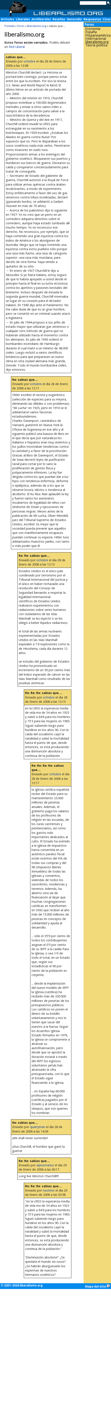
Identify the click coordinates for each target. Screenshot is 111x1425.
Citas (107, 19)
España (91, 32)
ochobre (29, 61)
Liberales (23, 19)
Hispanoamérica (98, 35)
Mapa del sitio (97, 1286)
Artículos (7, 19)
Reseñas (58, 19)
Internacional (95, 38)
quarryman (37, 1127)
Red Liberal (17, 47)
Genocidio (74, 19)
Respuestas (92, 19)
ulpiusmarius (45, 1165)
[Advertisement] (97, 115)
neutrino (49, 1190)
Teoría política (96, 45)
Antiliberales (41, 19)
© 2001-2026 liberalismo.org (22, 1285)
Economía (92, 28)
